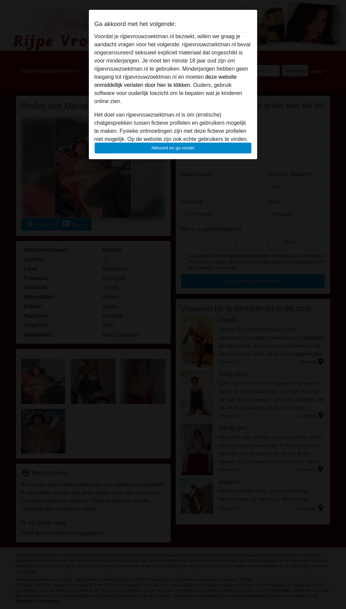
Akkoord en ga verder (173, 147)
